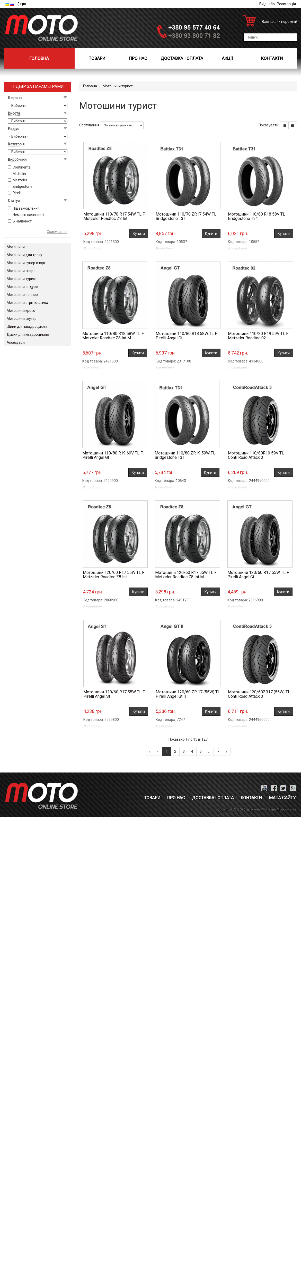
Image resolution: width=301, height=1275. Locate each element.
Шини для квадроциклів (27, 326)
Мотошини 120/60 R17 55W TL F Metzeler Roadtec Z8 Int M (186, 575)
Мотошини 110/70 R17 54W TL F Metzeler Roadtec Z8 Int (114, 216)
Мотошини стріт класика (27, 303)
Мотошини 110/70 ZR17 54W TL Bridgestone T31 (186, 216)
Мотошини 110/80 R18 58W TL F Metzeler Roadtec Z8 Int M (113, 336)
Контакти (272, 58)
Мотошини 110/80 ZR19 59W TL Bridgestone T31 (185, 455)
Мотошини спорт (21, 271)
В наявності (22, 221)
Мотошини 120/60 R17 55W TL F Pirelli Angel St (114, 694)
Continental (22, 167)
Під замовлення (26, 208)
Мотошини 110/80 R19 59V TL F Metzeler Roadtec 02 (258, 336)
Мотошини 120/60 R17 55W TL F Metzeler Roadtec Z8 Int (113, 575)
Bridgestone (22, 186)
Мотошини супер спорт (26, 263)
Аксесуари (16, 342)
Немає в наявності (28, 215)
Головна (39, 58)
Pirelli (17, 193)
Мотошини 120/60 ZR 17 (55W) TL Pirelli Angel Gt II (188, 694)
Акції (227, 58)
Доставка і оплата (182, 58)
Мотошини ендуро (22, 287)
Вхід (263, 4)
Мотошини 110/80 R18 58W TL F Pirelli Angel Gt (186, 336)
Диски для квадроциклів (28, 334)
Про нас (138, 58)
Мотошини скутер (22, 319)
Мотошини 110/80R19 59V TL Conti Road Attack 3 (256, 455)
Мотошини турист (22, 279)
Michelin (19, 174)
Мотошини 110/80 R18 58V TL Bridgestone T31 (256, 216)
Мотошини (16, 247)
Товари (97, 58)
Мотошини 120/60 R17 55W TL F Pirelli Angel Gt (258, 575)
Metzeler (20, 180)
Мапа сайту (282, 797)
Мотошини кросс (21, 311)
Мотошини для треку (24, 255)
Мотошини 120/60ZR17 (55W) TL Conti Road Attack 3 (259, 694)
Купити (139, 233)
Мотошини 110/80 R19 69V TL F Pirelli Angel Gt (112, 455)
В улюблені (92, 248)
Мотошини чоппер (22, 295)
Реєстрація (286, 4)
